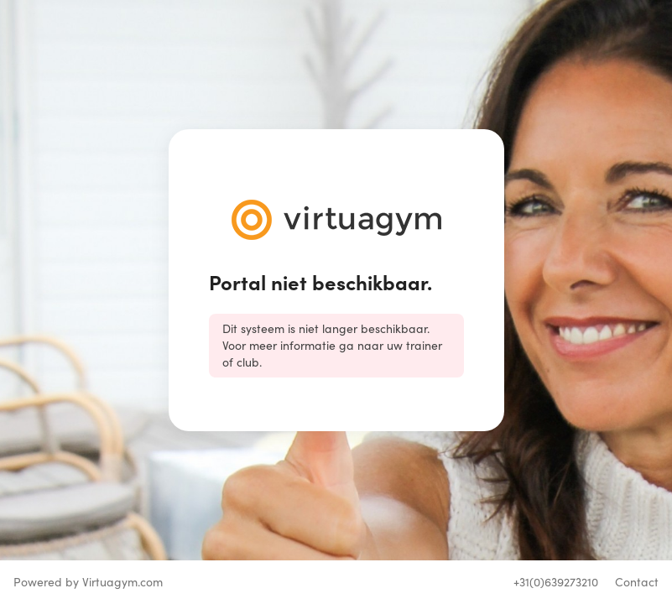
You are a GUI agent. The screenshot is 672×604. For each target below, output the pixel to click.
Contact (637, 582)
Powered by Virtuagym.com (88, 582)
